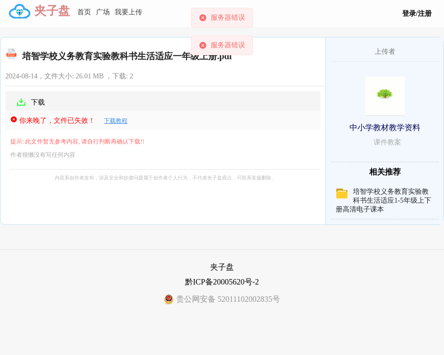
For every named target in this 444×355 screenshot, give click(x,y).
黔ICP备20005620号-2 (222, 282)
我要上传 (128, 12)
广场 (103, 12)
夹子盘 (52, 10)
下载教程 (115, 120)
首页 (84, 12)
